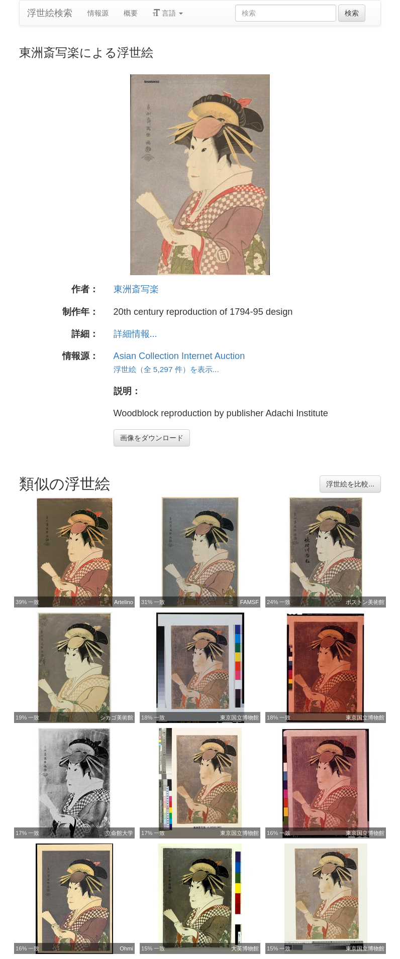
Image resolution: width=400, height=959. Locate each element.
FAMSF (249, 602)
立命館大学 (119, 833)
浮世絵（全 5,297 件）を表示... (166, 369)
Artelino (123, 602)
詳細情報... (135, 334)
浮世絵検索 (49, 13)
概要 (131, 13)
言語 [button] (168, 13)
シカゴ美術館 (116, 717)
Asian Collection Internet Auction (179, 356)
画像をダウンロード (151, 438)
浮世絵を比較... (350, 484)
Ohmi (126, 948)
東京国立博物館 (239, 717)
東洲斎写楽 (136, 289)
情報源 (98, 13)
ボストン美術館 (365, 602)
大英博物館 (245, 948)
